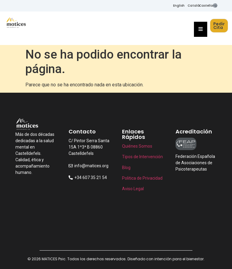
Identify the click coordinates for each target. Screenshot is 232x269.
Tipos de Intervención (142, 156)
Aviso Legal (133, 188)
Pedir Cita (219, 25)
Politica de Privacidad (142, 178)
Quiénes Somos (137, 146)
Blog (126, 167)
